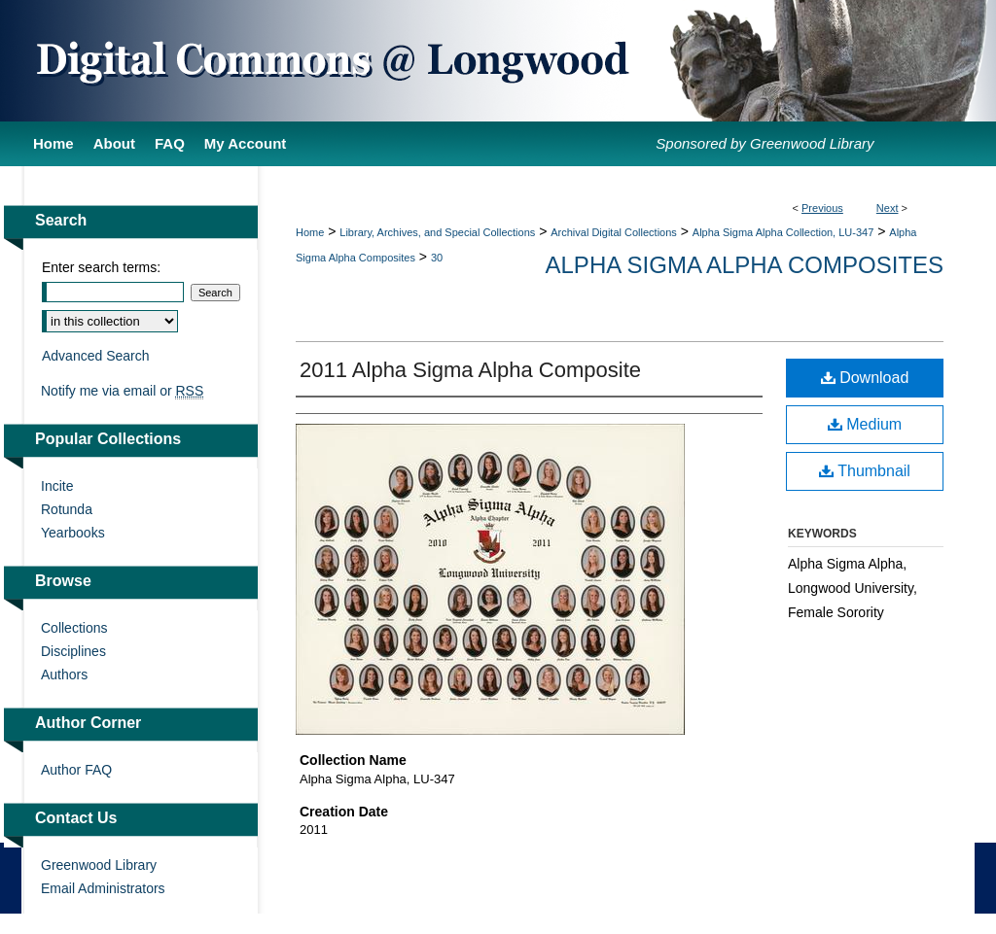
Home (310, 232)
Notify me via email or (122, 390)
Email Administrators (103, 888)
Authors (64, 674)
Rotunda (66, 509)
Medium (865, 424)
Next (887, 208)
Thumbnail (864, 471)
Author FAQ (76, 770)
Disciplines (73, 651)
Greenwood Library (99, 865)
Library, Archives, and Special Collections (437, 232)
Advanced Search (96, 355)
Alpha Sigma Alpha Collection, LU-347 (783, 232)
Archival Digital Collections (614, 232)
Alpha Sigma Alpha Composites (744, 265)
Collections (74, 628)
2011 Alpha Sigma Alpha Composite (470, 370)
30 (437, 257)
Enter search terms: (101, 267)
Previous (822, 208)
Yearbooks (73, 532)
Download (865, 377)
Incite (57, 486)
